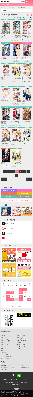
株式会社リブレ (5, 365)
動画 (2, 350)
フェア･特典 (4, 339)
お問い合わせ (16, 384)
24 (12, 299)
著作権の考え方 (10, 382)
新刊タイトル (4, 337)
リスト (26, 15)
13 (16, 175)
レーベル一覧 (24, 200)
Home (2, 7)
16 (8, 296)
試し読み (16, 60)
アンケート (4, 358)
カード (30, 15)
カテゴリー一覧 (8, 200)
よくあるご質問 (21, 382)
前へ (5, 179)
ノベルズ (8, 193)
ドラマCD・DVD (24, 193)
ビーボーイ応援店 (6, 356)
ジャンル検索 (8, 7)
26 (20, 299)
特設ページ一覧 (5, 341)
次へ (28, 179)
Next (30, 283)
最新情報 (3, 342)
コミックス (24, 190)
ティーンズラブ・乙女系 (8, 367)
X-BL (22, 365)
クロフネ (3, 369)
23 (8, 299)
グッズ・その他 (24, 196)
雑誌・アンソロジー (8, 190)
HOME (3, 335)
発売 (23, 1)
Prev (3, 283)
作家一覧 (3, 352)
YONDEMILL (24, 367)
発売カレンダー (17, 306)
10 (20, 171)
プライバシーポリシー (22, 379)
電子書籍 (8, 196)
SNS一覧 (17, 241)
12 (28, 171)
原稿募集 (3, 348)
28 (29, 299)
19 (20, 296)
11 (24, 171)
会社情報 (10, 379)
